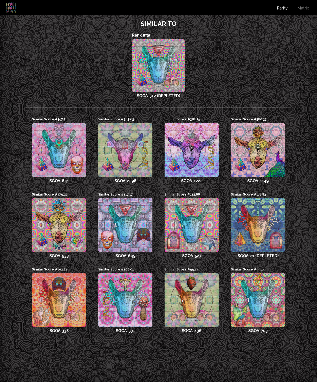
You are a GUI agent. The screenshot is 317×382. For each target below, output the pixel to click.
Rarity (282, 8)
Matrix (303, 8)
